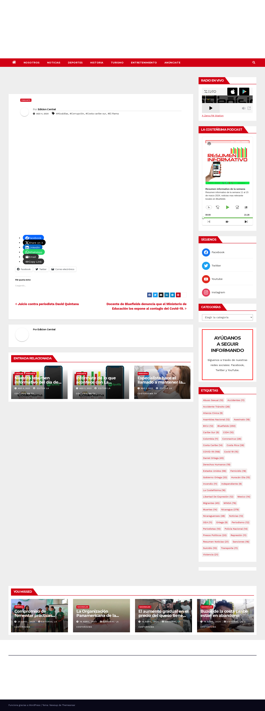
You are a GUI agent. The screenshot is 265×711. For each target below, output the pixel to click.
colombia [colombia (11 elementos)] (210, 438)
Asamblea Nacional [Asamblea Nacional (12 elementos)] (216, 419)
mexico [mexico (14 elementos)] (243, 496)
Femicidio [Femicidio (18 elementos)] (238, 471)
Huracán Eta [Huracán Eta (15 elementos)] (240, 477)
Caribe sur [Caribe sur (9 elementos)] (211, 432)
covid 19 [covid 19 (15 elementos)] (231, 451)
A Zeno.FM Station (213, 115)
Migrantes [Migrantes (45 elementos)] (211, 503)
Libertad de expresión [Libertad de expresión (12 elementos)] (218, 496)
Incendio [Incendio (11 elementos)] (210, 483)
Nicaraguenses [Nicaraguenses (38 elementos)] (214, 516)
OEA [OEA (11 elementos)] (207, 522)
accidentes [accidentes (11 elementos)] (235, 400)
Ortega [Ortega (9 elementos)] (221, 522)
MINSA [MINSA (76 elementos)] (230, 503)
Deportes (75, 62)
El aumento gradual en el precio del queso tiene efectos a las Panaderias (163, 615)
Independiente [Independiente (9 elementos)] (231, 483)
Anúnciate (172, 62)
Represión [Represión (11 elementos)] (238, 535)
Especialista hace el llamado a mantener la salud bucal (160, 382)
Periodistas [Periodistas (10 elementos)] (212, 528)
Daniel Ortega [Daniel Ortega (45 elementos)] (213, 458)
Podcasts (25, 100)
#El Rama (113, 113)
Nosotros (32, 62)
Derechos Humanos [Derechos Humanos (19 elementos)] (216, 464)
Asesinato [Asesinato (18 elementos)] (242, 419)
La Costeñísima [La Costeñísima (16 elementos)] (214, 490)
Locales (19, 373)
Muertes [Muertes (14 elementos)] (210, 509)
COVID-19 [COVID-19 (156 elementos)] (211, 451)
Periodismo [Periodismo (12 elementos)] (240, 522)
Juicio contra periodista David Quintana (47, 304)
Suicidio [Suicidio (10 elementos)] (210, 548)
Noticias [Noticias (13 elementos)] (236, 516)
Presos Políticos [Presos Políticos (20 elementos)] (215, 535)
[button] (253, 62)
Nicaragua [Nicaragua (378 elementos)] (230, 509)
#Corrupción (77, 113)
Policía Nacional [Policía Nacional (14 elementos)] (236, 528)
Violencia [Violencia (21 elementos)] (210, 554)
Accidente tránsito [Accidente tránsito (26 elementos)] (216, 406)
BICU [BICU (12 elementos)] (208, 426)
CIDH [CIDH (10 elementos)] (228, 432)
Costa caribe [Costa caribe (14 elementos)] (213, 445)
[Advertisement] (100, 84)
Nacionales (82, 607)
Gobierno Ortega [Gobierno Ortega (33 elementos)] (215, 477)
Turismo (117, 62)
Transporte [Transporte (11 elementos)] (229, 548)
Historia (96, 62)
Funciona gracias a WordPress (24, 705)
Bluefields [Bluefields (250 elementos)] (226, 426)
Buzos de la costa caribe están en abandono (224, 613)
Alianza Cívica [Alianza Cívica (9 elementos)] (213, 413)
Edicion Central (47, 109)
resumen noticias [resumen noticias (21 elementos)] (216, 541)
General (19, 607)
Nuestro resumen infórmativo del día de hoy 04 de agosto (36, 382)
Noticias (54, 62)
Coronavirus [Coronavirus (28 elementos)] (231, 438)
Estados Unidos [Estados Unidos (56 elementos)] (214, 471)
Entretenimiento (144, 62)
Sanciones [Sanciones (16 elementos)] (241, 541)
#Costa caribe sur (96, 113)
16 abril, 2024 (89, 621)
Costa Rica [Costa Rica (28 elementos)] (235, 445)
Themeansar (68, 705)
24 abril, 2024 (27, 621)
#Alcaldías (62, 113)
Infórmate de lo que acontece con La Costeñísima (96, 382)
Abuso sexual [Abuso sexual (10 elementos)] (213, 400)
